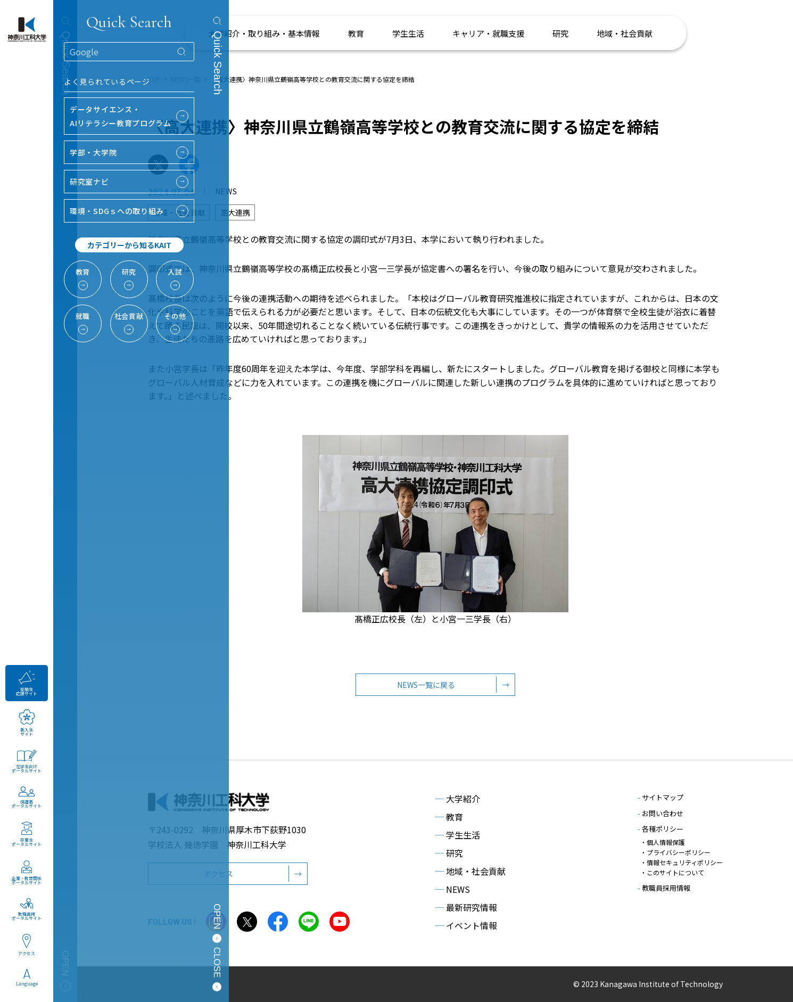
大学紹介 (457, 798)
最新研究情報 (466, 907)
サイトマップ (660, 797)
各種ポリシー (660, 829)
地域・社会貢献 (470, 871)
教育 (449, 816)
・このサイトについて (672, 872)
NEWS (452, 889)
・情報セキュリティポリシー (681, 862)
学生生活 (457, 834)
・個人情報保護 (662, 842)
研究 (449, 853)
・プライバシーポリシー (675, 852)
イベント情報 (466, 925)
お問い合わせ (660, 813)
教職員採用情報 (664, 888)
